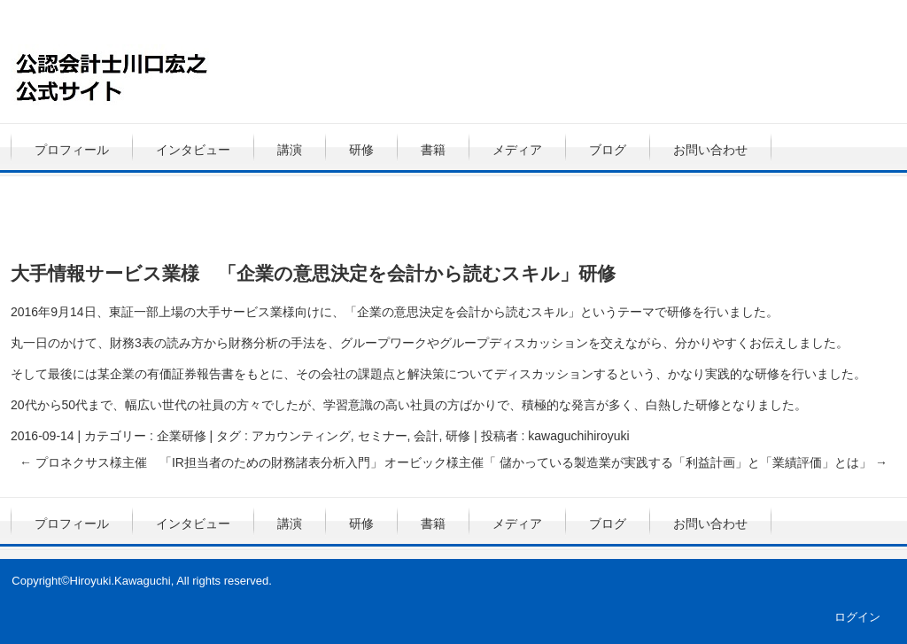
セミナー (382, 436)
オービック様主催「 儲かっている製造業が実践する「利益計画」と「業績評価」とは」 (636, 462)
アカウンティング (301, 436)
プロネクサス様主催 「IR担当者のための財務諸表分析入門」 (201, 462)
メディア (517, 150)
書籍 (433, 150)
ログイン (857, 617)
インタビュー (193, 150)
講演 (289, 150)
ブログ (607, 150)
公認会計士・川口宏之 (187, 74)
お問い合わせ (710, 150)
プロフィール (72, 150)
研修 (361, 150)
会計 (426, 436)
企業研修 (181, 436)
